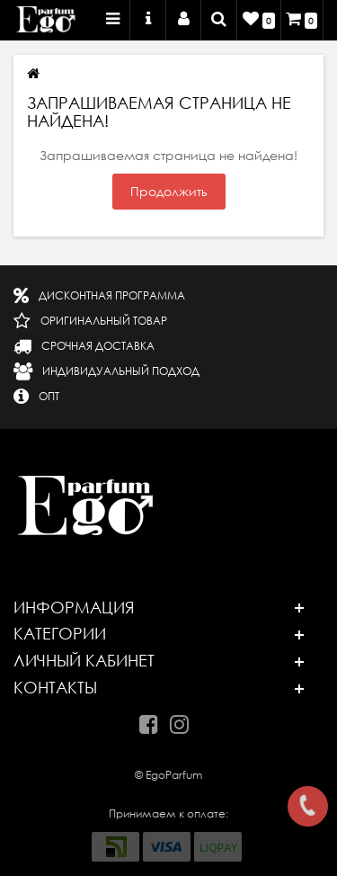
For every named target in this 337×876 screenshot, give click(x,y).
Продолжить (169, 192)
